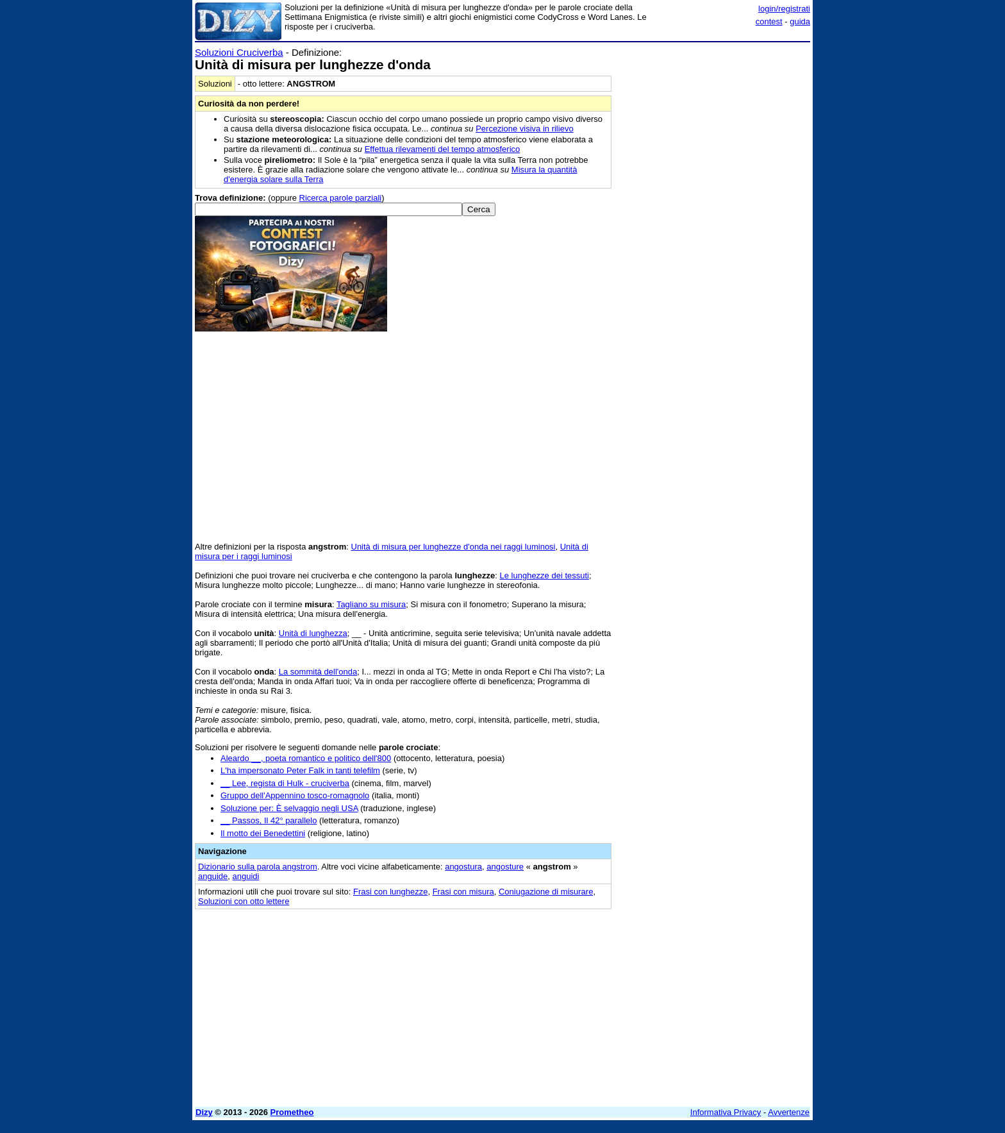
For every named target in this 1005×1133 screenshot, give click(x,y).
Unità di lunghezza (313, 633)
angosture (505, 866)
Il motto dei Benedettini (262, 833)
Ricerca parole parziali (340, 198)
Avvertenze (789, 1112)
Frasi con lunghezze (390, 891)
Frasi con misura (463, 891)
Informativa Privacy (725, 1112)
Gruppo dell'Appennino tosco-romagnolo (294, 795)
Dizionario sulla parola (257, 866)
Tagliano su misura (371, 604)
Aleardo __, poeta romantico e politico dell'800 (305, 758)
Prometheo (292, 1112)
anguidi (246, 876)
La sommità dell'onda (318, 671)
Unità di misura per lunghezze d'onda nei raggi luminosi (453, 546)
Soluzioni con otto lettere (243, 901)
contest (769, 21)
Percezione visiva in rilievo (524, 128)
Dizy (204, 1112)
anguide (213, 876)
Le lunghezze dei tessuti (544, 575)
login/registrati (784, 8)
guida (800, 21)
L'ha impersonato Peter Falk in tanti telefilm (300, 770)
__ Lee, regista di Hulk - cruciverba (284, 783)
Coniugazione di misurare (546, 891)
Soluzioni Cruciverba (239, 52)
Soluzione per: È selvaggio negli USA (289, 808)
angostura (463, 866)
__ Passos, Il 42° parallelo (268, 820)
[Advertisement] (714, 239)
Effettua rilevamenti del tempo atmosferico (442, 149)
